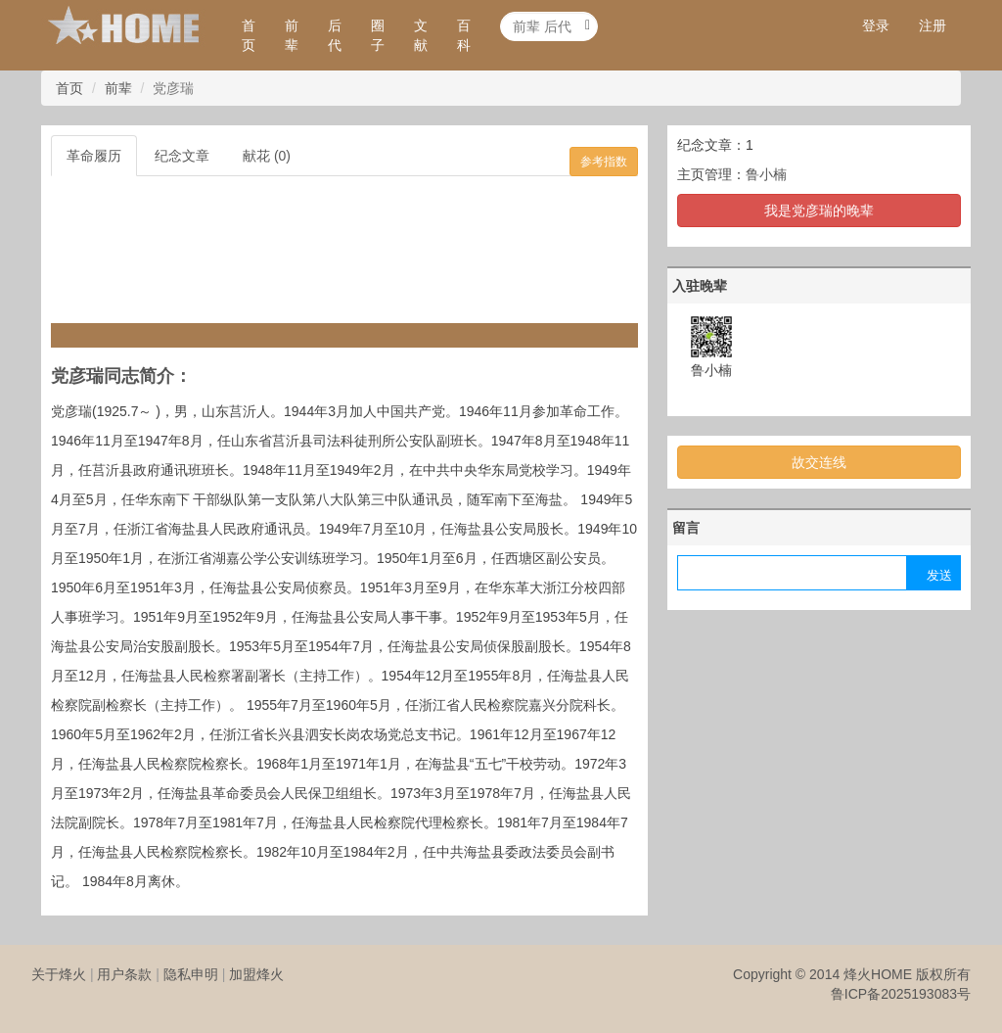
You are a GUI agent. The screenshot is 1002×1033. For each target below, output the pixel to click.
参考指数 (603, 161)
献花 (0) (267, 156)
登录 (875, 25)
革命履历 (94, 156)
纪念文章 (182, 156)
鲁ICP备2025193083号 (901, 994)
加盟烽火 (256, 974)
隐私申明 (190, 974)
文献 (421, 35)
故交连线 (819, 462)
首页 (248, 35)
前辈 (291, 35)
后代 (335, 35)
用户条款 (124, 974)
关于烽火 (58, 974)
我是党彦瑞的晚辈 (819, 210)
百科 (464, 35)
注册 (932, 25)
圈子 (378, 35)
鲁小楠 (766, 174)
